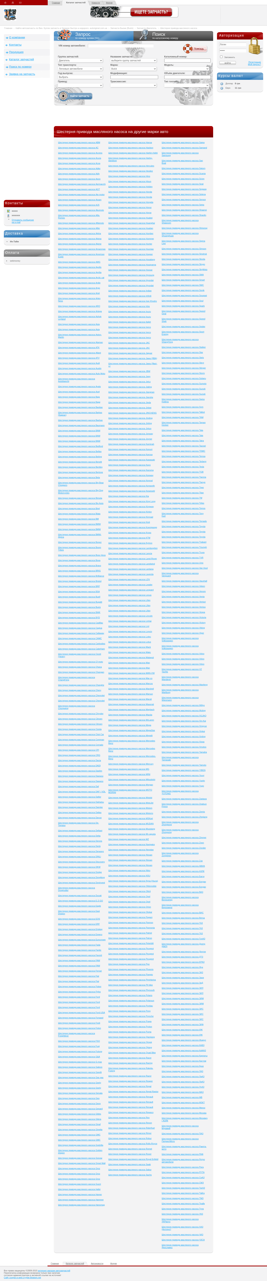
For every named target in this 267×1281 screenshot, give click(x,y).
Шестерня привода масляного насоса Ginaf (79, 1124)
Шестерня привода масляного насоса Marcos (130, 683)
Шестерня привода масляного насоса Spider (183, 326)
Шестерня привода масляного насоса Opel (129, 896)
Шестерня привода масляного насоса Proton (130, 1026)
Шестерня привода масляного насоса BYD (79, 617)
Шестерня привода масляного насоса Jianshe (130, 397)
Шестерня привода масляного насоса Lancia (130, 553)
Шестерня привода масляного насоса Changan (81, 672)
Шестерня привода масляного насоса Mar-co (130, 678)
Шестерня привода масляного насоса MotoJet (130, 803)
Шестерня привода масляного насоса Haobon (130, 147)
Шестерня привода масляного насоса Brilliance (81, 576)
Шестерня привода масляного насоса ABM (79, 142)
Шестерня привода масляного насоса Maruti (130, 699)
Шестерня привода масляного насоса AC (78, 147)
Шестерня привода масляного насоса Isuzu (129, 311)
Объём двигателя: (174, 73)
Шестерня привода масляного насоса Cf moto (80, 662)
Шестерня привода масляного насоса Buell (79, 597)
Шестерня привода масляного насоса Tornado (184, 521)
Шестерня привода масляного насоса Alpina (79, 238)
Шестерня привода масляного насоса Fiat (78, 976)
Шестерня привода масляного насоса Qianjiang (131, 1037)
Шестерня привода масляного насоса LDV (129, 579)
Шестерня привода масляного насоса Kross (129, 532)
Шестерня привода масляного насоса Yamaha (184, 752)
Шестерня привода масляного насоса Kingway (131, 506)
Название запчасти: (121, 56)
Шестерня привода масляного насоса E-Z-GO (80, 901)
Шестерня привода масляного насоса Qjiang (130, 1047)
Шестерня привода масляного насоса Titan (183, 493)
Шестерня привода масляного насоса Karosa (130, 454)
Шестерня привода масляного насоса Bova (79, 560)
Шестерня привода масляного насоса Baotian (80, 407)
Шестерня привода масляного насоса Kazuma (131, 470)
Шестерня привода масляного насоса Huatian (130, 228)
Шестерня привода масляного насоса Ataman (80, 342)
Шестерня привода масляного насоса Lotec (129, 636)
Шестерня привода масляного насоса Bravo (79, 565)
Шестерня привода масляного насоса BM (78, 519)
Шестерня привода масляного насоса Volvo (183, 653)
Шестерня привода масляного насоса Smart (183, 280)
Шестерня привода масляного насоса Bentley (80, 467)
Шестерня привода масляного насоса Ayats (79, 386)
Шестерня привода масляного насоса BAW (79, 430)
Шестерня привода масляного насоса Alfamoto (81, 223)
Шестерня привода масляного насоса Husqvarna (132, 264)
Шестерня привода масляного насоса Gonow (80, 1158)
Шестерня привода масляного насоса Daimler (80, 807)
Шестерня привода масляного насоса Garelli (80, 1072)
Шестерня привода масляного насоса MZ (128, 839)
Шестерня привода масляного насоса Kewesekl (131, 491)
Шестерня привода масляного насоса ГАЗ (182, 923)
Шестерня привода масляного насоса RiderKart (131, 1128)
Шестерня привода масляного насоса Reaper (130, 1081)
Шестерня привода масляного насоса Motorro (130, 813)
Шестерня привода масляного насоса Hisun (129, 181)
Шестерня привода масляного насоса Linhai (129, 621)
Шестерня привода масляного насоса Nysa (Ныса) (133, 881)
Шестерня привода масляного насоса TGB (183, 472)
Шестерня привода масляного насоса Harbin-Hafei (133, 153)
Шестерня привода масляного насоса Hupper (130, 254)
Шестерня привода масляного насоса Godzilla (80, 1145)
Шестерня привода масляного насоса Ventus (184, 607)
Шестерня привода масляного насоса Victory (184, 622)
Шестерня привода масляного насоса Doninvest (81, 882)
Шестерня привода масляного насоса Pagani (130, 917)
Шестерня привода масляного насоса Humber (130, 233)
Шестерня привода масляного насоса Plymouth (131, 990)
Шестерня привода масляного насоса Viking (183, 628)
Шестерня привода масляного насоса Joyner (130, 439)
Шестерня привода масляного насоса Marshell (131, 689)
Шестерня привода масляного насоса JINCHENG (132, 413)
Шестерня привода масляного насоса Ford (79, 997)
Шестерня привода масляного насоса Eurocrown (82, 939)
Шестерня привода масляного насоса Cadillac (80, 623)
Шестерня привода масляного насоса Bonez (80, 542)
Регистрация (255, 62)
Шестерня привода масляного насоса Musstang (131, 829)
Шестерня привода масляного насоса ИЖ (182, 1030)
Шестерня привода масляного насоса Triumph (184, 547)
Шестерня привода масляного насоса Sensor (184, 199)
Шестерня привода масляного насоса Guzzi (79, 1184)
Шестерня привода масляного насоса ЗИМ (183, 998)
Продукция (16, 52)
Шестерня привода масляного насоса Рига (183, 1167)
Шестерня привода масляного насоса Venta (183, 596)
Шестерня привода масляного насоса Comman (81, 739)
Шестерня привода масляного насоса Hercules (131, 166)
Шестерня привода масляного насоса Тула (183, 1209)
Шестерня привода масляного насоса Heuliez (130, 171)
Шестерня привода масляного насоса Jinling (130, 423)
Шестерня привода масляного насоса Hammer (81, 1200)
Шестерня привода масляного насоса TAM (183, 417)
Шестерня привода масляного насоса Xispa (183, 742)
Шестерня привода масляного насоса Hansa (130, 142)
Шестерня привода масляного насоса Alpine (79, 244)
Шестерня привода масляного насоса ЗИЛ (182, 988)
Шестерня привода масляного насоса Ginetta (80, 1129)
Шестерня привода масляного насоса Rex (128, 1117)
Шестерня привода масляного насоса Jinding (130, 418)
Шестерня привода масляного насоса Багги (183, 876)
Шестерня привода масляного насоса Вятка (183, 918)
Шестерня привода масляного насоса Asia (79, 324)
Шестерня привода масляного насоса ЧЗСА (183, 1240)
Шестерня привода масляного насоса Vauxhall (184, 581)
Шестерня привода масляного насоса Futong (80, 1051)
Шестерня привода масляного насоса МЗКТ (183, 1102)
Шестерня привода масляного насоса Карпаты (185, 1056)
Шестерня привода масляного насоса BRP (79, 586)
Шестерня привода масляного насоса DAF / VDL (82, 791)
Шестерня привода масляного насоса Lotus (129, 642)
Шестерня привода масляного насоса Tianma (184, 477)
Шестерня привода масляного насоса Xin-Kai (184, 721)
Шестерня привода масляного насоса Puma (129, 1032)
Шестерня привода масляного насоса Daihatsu (81, 802)
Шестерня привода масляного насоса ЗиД (182, 983)
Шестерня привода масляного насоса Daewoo (80, 776)
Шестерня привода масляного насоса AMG (79, 262)
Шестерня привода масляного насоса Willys (183, 705)
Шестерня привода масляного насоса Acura (79, 158)
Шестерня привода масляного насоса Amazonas (82, 249)
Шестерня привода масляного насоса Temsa (183, 456)
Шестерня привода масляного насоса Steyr (183, 363)
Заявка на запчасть (22, 74)
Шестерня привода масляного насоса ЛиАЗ (183, 1076)
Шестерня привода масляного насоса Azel (79, 392)
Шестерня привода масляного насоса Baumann (81, 425)
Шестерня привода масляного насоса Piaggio (130, 974)
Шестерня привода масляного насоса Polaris (130, 995)
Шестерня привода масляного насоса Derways (81, 851)
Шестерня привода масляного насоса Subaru (184, 378)
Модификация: (118, 73)
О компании (17, 37)
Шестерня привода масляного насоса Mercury (130, 764)
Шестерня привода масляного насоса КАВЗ (183, 1045)
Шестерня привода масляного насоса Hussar (130, 270)
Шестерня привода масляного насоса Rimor (129, 1133)
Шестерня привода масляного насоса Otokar (130, 912)
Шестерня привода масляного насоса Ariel (79, 293)
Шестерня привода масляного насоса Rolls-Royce (132, 1143)
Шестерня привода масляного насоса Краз (183, 1066)
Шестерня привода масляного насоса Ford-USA (81, 1012)
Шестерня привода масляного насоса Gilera (79, 1119)
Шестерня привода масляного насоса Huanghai (131, 223)
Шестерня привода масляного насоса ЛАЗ (182, 1071)
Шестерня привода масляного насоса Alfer (79, 228)
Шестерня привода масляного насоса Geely (79, 1083)
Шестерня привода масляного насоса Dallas (79, 812)
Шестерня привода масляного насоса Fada (79, 945)
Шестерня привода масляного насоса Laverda (130, 574)
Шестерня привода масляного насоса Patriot (130, 933)
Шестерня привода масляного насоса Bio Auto (80, 503)
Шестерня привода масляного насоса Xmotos (184, 747)
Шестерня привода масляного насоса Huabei (130, 218)
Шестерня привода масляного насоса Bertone (80, 472)
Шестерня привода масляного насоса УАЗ (182, 1214)
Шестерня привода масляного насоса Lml (128, 626)
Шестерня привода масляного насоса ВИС (183, 913)
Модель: (169, 65)
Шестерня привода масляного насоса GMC (79, 1135)
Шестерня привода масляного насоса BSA (79, 591)
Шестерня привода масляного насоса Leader (130, 584)
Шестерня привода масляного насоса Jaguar (130, 353)
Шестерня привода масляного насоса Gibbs (79, 1114)
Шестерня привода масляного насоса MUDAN (131, 823)
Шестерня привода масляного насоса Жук (182, 967)
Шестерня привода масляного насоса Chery (79, 690)
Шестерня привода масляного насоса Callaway (81, 633)
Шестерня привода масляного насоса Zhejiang (184, 817)
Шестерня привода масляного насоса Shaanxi (184, 210)
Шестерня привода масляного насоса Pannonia (131, 928)
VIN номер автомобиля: (71, 45)
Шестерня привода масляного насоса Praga (129, 1021)
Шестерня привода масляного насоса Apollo (79, 267)
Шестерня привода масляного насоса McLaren (131, 720)
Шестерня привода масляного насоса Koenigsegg (132, 527)
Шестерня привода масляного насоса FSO (79, 1041)
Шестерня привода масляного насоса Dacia (79, 760)
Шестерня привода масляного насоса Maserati (131, 704)
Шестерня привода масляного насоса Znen (183, 843)
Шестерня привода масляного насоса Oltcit (129, 891)
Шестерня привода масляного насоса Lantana (130, 569)
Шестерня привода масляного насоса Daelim (80, 771)
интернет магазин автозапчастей (54, 1270)
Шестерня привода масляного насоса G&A (79, 1056)
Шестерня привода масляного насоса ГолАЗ (183, 939)
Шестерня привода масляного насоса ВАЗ (182, 892)
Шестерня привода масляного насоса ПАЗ (182, 1133)
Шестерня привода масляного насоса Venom (184, 591)
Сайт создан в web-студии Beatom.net (22, 1277)
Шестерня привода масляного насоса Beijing (80, 456)
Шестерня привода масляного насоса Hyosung (131, 275)
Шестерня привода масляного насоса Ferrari (80, 971)
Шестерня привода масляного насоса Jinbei (129, 408)
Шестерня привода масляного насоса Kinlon (130, 512)
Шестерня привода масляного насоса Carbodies (81, 643)
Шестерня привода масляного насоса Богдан (184, 881)
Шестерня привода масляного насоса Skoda (183, 259)
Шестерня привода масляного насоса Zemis (183, 812)
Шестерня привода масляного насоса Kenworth (131, 486)
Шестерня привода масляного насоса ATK (78, 347)
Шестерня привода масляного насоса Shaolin (184, 215)
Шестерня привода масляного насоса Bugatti (80, 602)
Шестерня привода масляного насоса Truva (183, 552)
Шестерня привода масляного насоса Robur (130, 1138)
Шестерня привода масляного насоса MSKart (130, 818)
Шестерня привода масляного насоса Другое (184, 951)
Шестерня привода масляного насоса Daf (78, 786)
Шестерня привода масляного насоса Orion (129, 907)
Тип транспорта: (67, 65)
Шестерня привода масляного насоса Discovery (81, 862)
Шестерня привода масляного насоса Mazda (130, 715)
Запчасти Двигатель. (147, 28)
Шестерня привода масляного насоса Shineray (185, 228)
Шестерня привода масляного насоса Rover (129, 1154)
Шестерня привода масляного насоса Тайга (183, 1193)
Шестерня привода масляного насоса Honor (130, 207)
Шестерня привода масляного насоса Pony (129, 1011)
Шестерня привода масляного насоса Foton (79, 1028)
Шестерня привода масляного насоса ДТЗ (182, 957)
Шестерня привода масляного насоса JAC (129, 343)
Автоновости (97, 1263)
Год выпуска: (65, 73)
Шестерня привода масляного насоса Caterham (81, 649)
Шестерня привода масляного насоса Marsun (130, 694)
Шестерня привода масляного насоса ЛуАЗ (183, 1087)
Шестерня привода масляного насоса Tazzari (184, 446)
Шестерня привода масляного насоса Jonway (130, 434)
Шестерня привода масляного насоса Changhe (81, 685)
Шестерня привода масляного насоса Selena (184, 194)
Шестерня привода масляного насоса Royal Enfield (133, 1159)
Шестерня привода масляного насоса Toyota (183, 526)
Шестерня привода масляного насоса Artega (80, 311)
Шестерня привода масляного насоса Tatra (183, 440)
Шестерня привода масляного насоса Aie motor (81, 194)
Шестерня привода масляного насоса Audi (79, 363)
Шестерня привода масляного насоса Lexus (129, 595)
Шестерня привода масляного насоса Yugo (183, 786)
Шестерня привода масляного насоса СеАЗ (183, 1177)
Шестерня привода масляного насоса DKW (79, 867)
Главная (56, 3)
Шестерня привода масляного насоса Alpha (79, 233)
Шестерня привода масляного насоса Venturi (184, 602)
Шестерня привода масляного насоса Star (182, 352)
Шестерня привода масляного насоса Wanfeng (185, 684)
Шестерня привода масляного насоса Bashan (80, 420)
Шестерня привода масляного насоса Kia (128, 496)
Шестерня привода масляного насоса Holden (130, 186)
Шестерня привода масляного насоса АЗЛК (183, 871)
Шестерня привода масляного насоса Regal (129, 1086)
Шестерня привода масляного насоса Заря (183, 977)
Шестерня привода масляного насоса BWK (79, 612)
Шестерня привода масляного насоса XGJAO (184, 716)
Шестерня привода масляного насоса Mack (129, 647)
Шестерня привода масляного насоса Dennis (80, 841)
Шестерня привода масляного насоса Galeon (80, 1067)
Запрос (94, 35)
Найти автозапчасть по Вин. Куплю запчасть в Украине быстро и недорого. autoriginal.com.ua (61, 28)
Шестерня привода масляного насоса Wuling (184, 710)
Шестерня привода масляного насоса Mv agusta (131, 834)
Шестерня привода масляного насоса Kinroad (130, 517)
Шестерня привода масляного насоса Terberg (184, 461)
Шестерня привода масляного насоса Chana (80, 667)
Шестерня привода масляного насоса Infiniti (129, 296)
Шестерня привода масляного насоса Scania (184, 173)
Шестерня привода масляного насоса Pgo (128, 964)
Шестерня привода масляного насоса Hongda (130, 202)
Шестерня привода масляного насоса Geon (79, 1103)
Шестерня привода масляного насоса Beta (79, 477)
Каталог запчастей (76, 2)
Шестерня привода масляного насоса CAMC (80, 638)
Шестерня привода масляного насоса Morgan (130, 785)
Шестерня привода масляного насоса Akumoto (81, 210)
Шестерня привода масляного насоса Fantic (79, 950)
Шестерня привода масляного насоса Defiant (80, 830)
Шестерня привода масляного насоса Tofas (183, 503)
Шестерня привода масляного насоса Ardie (79, 283)
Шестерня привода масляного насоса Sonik (183, 290)
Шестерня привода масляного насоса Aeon (79, 179)
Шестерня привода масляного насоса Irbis (129, 306)
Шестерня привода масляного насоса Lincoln (130, 616)
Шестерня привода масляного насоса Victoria (184, 617)
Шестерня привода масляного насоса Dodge (80, 872)
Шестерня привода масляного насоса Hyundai (131, 280)
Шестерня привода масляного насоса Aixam (79, 200)
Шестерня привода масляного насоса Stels (183, 357)
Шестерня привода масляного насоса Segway (184, 189)
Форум (109, 3)
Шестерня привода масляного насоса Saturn (183, 168)
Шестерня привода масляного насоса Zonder (184, 848)
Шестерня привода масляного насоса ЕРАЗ (183, 962)
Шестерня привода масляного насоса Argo (79, 288)
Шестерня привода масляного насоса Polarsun (131, 1000)
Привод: (62, 81)
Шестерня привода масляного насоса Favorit (80, 955)
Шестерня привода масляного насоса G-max (80, 1062)
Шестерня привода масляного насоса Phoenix (130, 969)
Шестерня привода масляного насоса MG (128, 769)
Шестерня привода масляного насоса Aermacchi (82, 184)
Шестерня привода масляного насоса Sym (183, 407)
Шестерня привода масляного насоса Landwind (131, 564)
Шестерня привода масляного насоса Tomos (183, 508)
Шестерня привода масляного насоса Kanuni (130, 449)
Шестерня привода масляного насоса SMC (183, 285)
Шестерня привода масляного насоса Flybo (79, 992)
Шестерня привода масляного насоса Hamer (80, 1194)
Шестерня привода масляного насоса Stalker (184, 347)
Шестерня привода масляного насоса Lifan (129, 600)
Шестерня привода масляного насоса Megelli (130, 735)
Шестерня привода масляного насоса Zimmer (184, 837)
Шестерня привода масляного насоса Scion (183, 179)
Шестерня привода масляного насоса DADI (79, 765)
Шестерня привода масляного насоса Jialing (130, 387)
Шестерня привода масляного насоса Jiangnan (131, 392)
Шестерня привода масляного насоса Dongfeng (81, 877)
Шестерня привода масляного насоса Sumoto (184, 383)
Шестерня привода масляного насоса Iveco (129, 327)
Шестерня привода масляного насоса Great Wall (81, 1163)
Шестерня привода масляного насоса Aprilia (79, 272)
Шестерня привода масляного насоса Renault (130, 1097)
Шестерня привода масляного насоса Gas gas (80, 1077)
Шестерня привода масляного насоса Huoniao (131, 249)
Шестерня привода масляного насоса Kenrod (130, 480)
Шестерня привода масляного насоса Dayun (80, 817)
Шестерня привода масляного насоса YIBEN (184, 770)
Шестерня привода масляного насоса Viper (183, 633)
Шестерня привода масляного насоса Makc (129, 652)
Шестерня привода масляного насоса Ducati (80, 895)
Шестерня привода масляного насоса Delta (79, 836)
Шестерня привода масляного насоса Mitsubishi (131, 779)
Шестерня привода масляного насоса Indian (130, 291)
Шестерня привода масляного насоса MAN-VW (131, 673)
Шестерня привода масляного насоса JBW (129, 371)
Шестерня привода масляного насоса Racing (130, 1063)
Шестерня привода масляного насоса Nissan (130, 855)
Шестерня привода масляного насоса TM (182, 498)
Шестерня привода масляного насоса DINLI (79, 856)
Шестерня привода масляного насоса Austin (79, 368)
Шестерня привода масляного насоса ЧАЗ (182, 1234)
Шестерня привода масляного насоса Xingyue (184, 726)
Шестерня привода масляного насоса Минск (183, 1108)
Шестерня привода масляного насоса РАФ (183, 1154)
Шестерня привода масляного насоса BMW (79, 524)
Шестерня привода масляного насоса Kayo (129, 465)
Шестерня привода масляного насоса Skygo (183, 264)
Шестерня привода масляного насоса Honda (130, 192)
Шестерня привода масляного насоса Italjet (129, 322)
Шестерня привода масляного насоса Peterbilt (131, 943)
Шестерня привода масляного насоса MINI (129, 774)
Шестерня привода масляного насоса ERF (79, 924)
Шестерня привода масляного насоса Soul (183, 301)
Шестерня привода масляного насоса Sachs (130, 1175)
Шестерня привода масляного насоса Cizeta (80, 729)
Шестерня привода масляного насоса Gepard (80, 1109)
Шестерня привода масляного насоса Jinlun (129, 428)
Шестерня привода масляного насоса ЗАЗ (182, 972)
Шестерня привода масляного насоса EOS (79, 919)
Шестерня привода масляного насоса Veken (183, 586)
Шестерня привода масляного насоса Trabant (184, 542)
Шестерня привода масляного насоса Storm (183, 373)
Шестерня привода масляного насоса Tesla (183, 466)
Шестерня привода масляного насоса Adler (79, 168)
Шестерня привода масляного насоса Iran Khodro (132, 301)
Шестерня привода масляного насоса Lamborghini (132, 548)
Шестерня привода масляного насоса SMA (183, 275)
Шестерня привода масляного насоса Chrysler (80, 713)
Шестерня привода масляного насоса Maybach (131, 709)
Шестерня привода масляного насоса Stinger (184, 368)
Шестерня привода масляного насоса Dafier (79, 797)
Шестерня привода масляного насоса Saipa (183, 142)
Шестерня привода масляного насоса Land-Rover (132, 558)
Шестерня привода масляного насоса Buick (79, 607)
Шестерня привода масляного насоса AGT (79, 189)
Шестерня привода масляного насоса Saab (129, 1164)
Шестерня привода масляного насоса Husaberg (131, 259)
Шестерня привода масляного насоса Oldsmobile (132, 886)
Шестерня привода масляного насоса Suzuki (184, 389)
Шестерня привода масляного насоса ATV (78, 358)
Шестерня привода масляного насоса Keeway (130, 475)
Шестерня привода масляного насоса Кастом (184, 1061)
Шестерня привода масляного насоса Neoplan (131, 849)
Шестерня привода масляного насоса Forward (80, 1018)
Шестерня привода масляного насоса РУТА (183, 1172)
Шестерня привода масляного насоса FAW (79, 960)
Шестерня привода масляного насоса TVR (183, 557)
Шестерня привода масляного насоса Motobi (130, 797)
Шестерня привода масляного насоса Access (80, 153)
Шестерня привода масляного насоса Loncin (130, 631)
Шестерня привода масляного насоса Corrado (80, 745)
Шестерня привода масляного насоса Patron (130, 938)
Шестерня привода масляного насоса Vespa (183, 612)
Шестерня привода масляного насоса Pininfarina (132, 980)
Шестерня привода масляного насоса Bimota (80, 498)
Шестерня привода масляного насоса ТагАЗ (183, 1188)
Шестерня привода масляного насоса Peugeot (131, 948)
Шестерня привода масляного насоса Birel (79, 508)
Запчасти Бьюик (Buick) (122, 28)
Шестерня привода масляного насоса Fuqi (79, 1046)
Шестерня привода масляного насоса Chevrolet (81, 695)
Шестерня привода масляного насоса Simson (184, 248)
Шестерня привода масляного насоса (178, 28)
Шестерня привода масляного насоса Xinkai (183, 731)
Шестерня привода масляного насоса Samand (184, 147)
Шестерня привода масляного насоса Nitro (129, 870)
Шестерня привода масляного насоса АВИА (183, 866)
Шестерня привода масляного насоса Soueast (184, 295)
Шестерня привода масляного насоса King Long (131, 501)
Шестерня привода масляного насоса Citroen (80, 719)
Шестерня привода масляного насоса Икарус (184, 1040)
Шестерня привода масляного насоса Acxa (79, 163)
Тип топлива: (171, 81)
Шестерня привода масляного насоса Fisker (79, 986)
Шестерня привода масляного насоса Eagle (79, 906)
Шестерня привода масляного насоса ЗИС (183, 1009)
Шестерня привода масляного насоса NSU (129, 875)
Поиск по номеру (20, 66)
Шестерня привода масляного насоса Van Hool (185, 568)
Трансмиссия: (118, 81)
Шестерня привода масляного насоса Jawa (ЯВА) (132, 358)
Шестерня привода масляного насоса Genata (80, 1093)
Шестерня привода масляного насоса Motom (130, 808)
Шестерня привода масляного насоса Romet (130, 1149)
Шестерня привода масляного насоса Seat (183, 184)
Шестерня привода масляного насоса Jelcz (129, 381)
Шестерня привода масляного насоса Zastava (184, 799)
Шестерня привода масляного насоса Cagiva (80, 628)
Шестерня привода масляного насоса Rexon (130, 1123)
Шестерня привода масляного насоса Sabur (129, 1169)
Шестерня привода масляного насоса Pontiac (130, 1006)
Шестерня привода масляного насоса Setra (183, 205)
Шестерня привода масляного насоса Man (129, 663)
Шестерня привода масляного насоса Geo (78, 1098)
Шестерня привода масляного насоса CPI (78, 750)
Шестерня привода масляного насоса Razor (129, 1076)
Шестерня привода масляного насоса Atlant (79, 353)
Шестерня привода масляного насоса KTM (129, 538)
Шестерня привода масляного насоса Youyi (183, 775)
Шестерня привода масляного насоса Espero (80, 934)
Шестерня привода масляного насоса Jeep (129, 376)
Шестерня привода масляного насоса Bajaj (79, 402)
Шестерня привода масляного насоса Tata (182, 430)
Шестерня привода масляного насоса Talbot (183, 412)
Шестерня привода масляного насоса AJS (78, 205)
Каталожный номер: (175, 56)
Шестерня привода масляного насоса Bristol (79, 581)
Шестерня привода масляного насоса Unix (183, 563)
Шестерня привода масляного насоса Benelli (80, 462)
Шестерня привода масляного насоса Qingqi (130, 1042)
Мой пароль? (254, 64)
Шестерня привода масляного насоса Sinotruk (184, 254)
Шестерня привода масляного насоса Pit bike (130, 985)
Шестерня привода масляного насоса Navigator (131, 844)
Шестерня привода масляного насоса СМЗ (183, 1183)
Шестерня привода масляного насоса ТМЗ (183, 1198)
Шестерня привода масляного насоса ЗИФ (183, 1024)
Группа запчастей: (68, 56)
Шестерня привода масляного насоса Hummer (131, 238)
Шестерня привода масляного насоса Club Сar (81, 734)
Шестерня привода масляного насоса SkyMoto (184, 269)
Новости (96, 3)
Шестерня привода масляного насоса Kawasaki (131, 460)
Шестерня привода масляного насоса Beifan (80, 451)
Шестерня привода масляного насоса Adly (79, 174)
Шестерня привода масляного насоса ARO (79, 306)
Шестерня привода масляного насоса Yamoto (184, 765)
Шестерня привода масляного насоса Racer (129, 1058)
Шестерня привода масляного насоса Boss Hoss (82, 555)
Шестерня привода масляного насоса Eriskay (80, 929)
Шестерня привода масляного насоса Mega (129, 725)
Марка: (114, 65)
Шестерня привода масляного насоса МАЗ (183, 1092)
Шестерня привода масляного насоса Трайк (183, 1203)
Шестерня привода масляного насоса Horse (129, 212)
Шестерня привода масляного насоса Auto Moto (81, 373)
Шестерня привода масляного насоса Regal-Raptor (133, 1091)
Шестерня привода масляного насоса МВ (182, 1097)
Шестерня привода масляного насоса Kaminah (131, 444)
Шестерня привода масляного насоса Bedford (80, 446)
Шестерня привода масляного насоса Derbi (79, 846)
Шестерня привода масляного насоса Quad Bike (132, 1052)
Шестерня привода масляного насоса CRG (79, 755)
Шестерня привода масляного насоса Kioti (129, 522)
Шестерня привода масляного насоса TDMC (183, 451)
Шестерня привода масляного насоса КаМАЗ (184, 1050)
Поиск (173, 35)
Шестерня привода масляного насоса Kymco (130, 543)
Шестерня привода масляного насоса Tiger (183, 487)
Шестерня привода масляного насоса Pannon (130, 922)
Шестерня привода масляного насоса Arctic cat (81, 277)
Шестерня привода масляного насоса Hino (129, 176)
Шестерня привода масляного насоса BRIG (79, 571)
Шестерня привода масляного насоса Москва (184, 1113)
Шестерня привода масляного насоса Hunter (130, 244)
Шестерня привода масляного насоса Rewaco (130, 1112)
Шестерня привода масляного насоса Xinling (184, 736)
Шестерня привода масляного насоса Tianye (183, 482)
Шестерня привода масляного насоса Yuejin (183, 780)
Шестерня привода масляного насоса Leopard (131, 590)
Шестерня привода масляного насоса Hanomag (81, 1205)
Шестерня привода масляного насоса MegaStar (131, 730)
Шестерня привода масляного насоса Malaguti (131, 657)
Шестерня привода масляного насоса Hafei (79, 1189)
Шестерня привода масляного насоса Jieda (129, 402)
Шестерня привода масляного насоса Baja (79, 397)
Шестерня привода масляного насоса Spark (183, 306)
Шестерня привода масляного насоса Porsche (131, 1016)
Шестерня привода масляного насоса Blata (79, 514)
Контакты (15, 44)
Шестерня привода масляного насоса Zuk (182, 861)
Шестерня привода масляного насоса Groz (79, 1168)
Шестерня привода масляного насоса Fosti (79, 1023)
